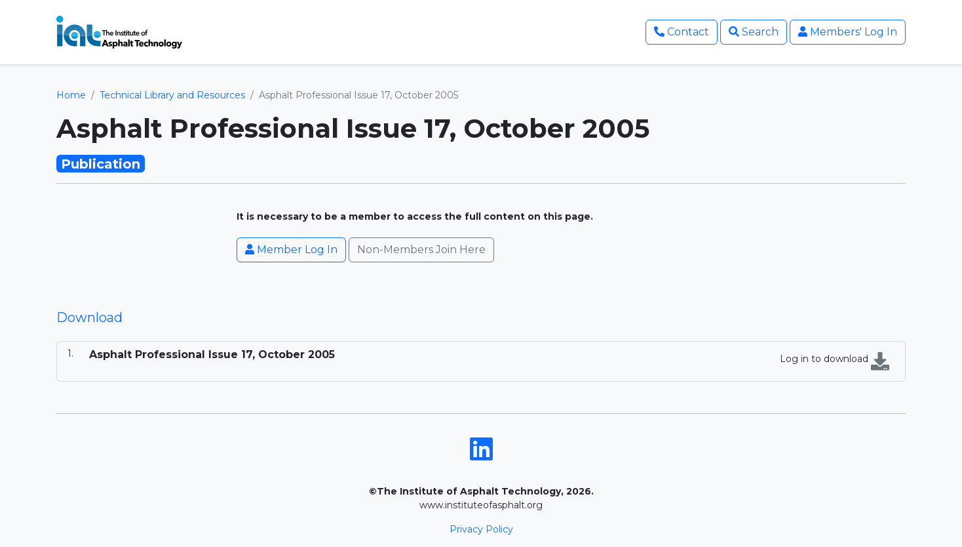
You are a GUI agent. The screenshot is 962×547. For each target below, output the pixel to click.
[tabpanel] (481, 361)
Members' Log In (847, 32)
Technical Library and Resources (172, 95)
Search (754, 32)
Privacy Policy (481, 529)
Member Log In (291, 249)
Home (71, 95)
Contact (681, 32)
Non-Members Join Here (421, 249)
